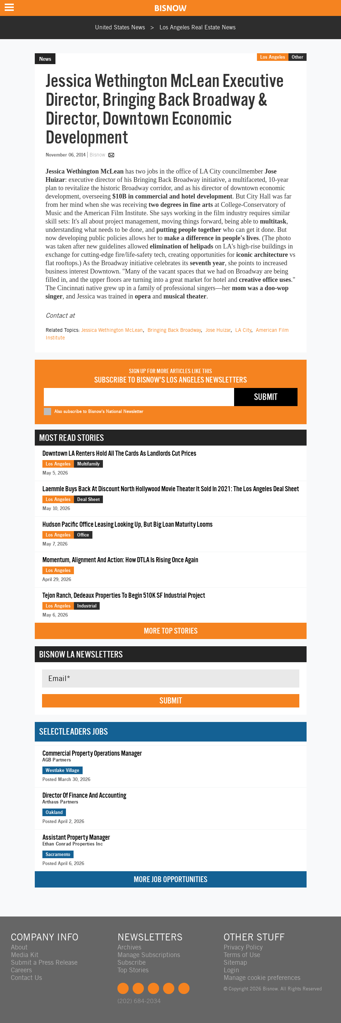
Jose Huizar (217, 330)
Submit (170, 700)
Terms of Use (242, 955)
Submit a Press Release (44, 962)
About (19, 947)
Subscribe (131, 962)
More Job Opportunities (170, 879)
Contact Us (26, 977)
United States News (120, 27)
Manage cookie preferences (262, 977)
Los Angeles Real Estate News (197, 27)
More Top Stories (170, 630)
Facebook (123, 988)
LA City (243, 330)
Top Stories (133, 970)
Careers (21, 970)
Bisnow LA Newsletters (81, 654)
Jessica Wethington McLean (112, 330)
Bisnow (97, 155)
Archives (129, 947)
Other (297, 57)
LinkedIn (153, 988)
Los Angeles (272, 57)
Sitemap (235, 962)
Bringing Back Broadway (174, 330)
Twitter (138, 988)
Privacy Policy (243, 947)
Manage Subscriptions (148, 955)
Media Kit (24, 955)
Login (231, 970)
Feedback (184, 988)
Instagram (168, 988)
